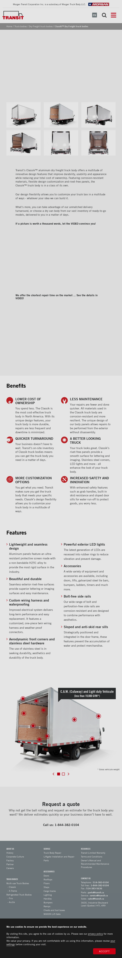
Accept (104, 951)
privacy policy (95, 933)
